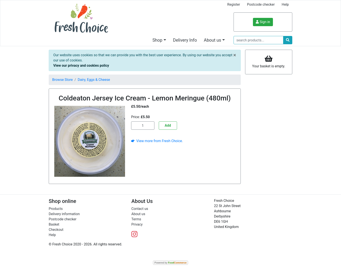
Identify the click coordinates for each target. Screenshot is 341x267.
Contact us (139, 209)
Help (285, 4)
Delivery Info (185, 40)
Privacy (137, 224)
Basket (54, 224)
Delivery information (64, 214)
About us (138, 214)
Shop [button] (157, 40)
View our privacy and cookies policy (81, 65)
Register (233, 4)
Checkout (56, 230)
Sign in (263, 22)
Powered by (170, 262)
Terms (136, 219)
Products (56, 209)
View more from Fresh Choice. (157, 141)
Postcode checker (261, 4)
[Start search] (287, 40)
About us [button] (212, 40)
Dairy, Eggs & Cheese (94, 80)
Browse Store (62, 80)
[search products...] (258, 40)
